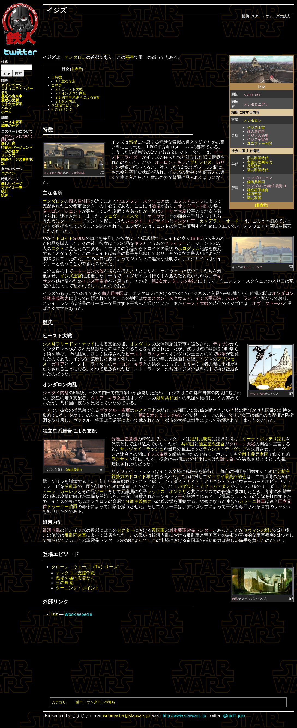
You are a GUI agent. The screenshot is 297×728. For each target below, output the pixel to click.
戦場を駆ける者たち (75, 577)
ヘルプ (6, 108)
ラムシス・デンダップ (225, 449)
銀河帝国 (254, 194)
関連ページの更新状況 (17, 161)
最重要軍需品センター (191, 530)
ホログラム (189, 248)
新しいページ (11, 184)
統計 (4, 191)
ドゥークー (58, 506)
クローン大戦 (242, 444)
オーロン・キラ (170, 162)
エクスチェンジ (188, 201)
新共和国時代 (257, 170)
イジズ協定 (157, 454)
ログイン (8, 173)
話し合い (229, 459)
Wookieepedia (78, 614)
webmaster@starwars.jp (126, 715)
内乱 (235, 598)
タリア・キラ (104, 398)
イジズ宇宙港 (257, 139)
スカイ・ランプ (252, 267)
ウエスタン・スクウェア (141, 201)
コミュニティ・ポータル (17, 90)
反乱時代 (254, 166)
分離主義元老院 (253, 454)
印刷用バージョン (15, 147)
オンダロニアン (256, 104)
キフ (138, 243)
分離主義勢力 (73, 469)
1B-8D (196, 238)
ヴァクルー (110, 410)
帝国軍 (158, 530)
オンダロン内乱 (53, 172)
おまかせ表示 (11, 104)
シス (138, 410)
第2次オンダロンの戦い (175, 281)
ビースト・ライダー (145, 354)
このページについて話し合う (17, 138)
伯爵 (73, 506)
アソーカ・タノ (215, 486)
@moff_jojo (234, 715)
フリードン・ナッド (75, 343)
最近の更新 (10, 100)
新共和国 (254, 198)
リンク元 (8, 155)
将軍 (125, 410)
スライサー (176, 243)
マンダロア (184, 221)
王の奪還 (64, 582)
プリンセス (201, 162)
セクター (125, 530)
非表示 (76, 69)
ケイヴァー (158, 216)
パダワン (186, 486)
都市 (79, 702)
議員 (281, 438)
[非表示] (261, 205)
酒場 (156, 206)
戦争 (221, 354)
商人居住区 (256, 131)
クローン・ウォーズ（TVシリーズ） (86, 566)
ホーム (6, 112)
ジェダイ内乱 (56, 392)
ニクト (57, 248)
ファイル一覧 (11, 187)
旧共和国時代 (257, 158)
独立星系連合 (257, 190)
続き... (6, 195)
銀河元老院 (201, 438)
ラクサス (120, 459)
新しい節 (8, 144)
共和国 (187, 444)
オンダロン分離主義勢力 (266, 186)
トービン (86, 271)
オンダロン (253, 120)
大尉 (182, 211)
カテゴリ (59, 702)
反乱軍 (70, 486)
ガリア (57, 364)
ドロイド (64, 238)
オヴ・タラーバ (267, 303)
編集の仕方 (10, 126)
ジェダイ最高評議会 (227, 476)
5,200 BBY (252, 95)
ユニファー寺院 (259, 143)
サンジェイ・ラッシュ (142, 449)
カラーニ (247, 501)
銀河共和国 (256, 182)
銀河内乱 (51, 530)
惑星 (129, 57)
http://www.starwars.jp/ (184, 715)
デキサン (221, 343)
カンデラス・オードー (221, 221)
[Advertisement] (168, 37)
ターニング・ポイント (77, 588)
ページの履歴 (17, 149)
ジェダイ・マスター (123, 216)
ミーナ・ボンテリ (259, 438)
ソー (99, 491)
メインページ (11, 85)
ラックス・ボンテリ (167, 491)
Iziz (54, 614)
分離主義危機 (124, 438)
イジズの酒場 (257, 135)
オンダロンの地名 (101, 702)
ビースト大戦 (195, 303)
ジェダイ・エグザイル (147, 221)
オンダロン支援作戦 (75, 572)
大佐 (99, 271)
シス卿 (49, 343)
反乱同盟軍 (75, 535)
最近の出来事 (11, 96)
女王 (121, 398)
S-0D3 (79, 238)
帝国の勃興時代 (259, 162)
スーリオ (169, 211)
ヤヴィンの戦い (258, 530)
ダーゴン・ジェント (62, 211)
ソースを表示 (11, 122)
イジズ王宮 (256, 127)
